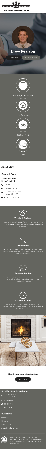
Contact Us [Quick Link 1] (5, 417)
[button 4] (23, 146)
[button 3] (23, 127)
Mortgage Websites (16, 441)
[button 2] (23, 107)
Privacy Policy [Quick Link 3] (6, 424)
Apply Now (13, 58)
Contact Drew (31, 58)
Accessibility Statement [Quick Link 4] (9, 428)
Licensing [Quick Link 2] (4, 421)
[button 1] (23, 87)
